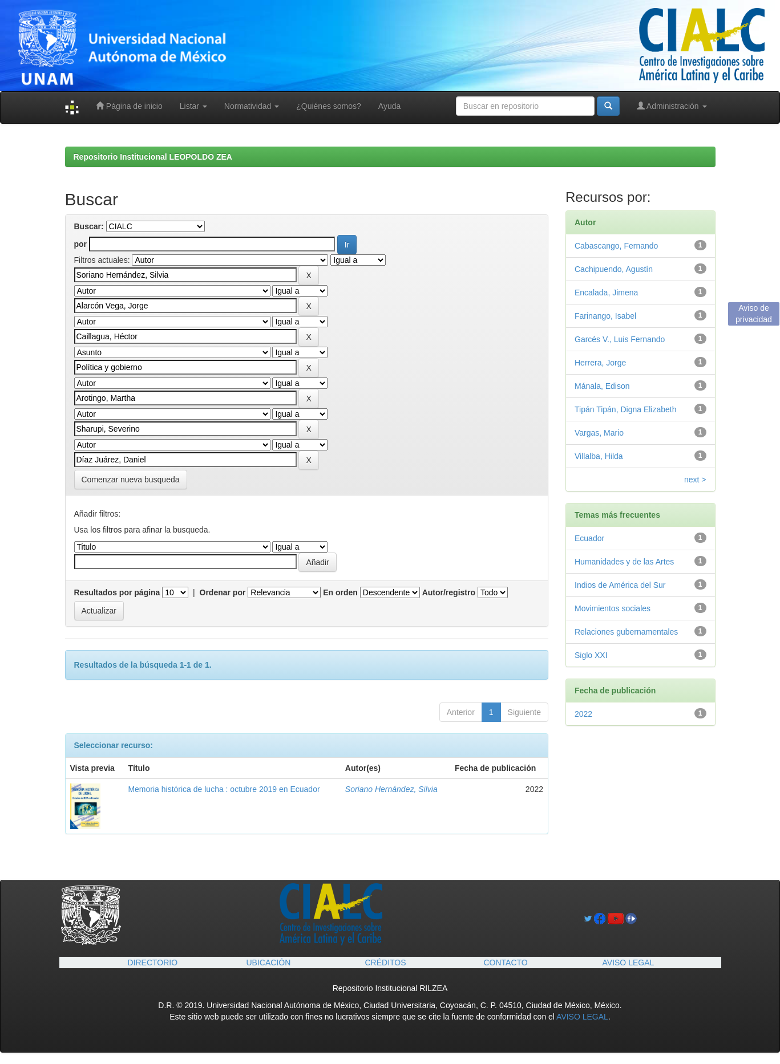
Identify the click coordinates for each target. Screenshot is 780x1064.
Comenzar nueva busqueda (131, 479)
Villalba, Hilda (599, 456)
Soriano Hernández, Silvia (391, 789)
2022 (583, 713)
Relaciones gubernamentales (626, 631)
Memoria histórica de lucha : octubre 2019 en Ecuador (224, 789)
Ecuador (589, 538)
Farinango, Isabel (605, 315)
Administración (672, 106)
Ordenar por (223, 592)
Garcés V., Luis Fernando (620, 339)
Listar (193, 106)
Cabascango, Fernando (616, 245)
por (80, 244)
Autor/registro (448, 592)
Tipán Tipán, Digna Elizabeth (625, 409)
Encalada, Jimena (606, 292)
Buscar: (89, 226)
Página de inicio (129, 106)
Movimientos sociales (612, 608)
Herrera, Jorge (600, 362)
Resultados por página (117, 592)
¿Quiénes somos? (328, 106)
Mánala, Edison (602, 386)
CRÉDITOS (385, 962)
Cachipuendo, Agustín (614, 269)
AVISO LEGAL (628, 962)
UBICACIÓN (268, 962)
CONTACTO (506, 962)
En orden (340, 592)
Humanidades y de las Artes (624, 561)
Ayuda (389, 106)
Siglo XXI (591, 655)
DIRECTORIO (153, 962)
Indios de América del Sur (620, 585)
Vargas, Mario (599, 432)
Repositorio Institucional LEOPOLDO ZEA (153, 156)
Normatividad (251, 106)
